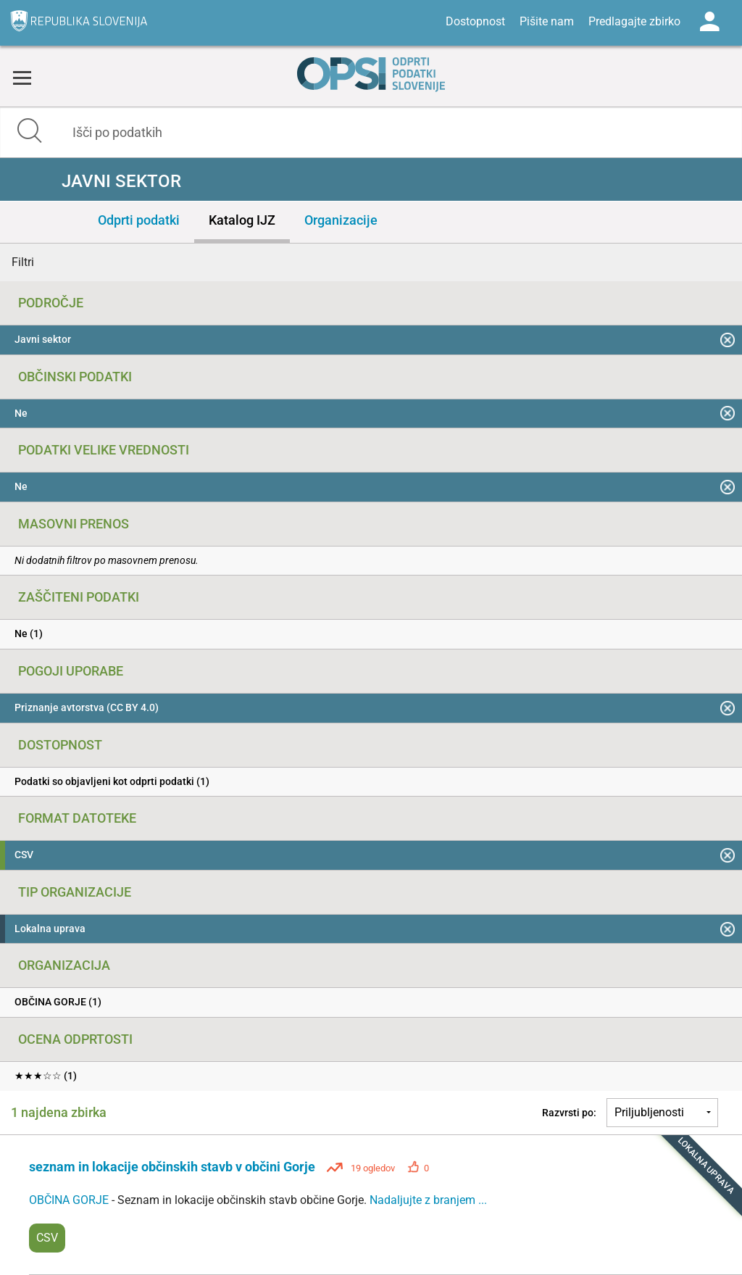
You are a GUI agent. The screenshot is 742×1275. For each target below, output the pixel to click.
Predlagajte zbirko (634, 21)
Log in (709, 21)
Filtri (23, 262)
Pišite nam (547, 21)
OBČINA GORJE (70, 1200)
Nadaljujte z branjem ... (428, 1200)
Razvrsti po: (569, 1112)
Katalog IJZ (242, 220)
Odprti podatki (139, 220)
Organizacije (341, 220)
